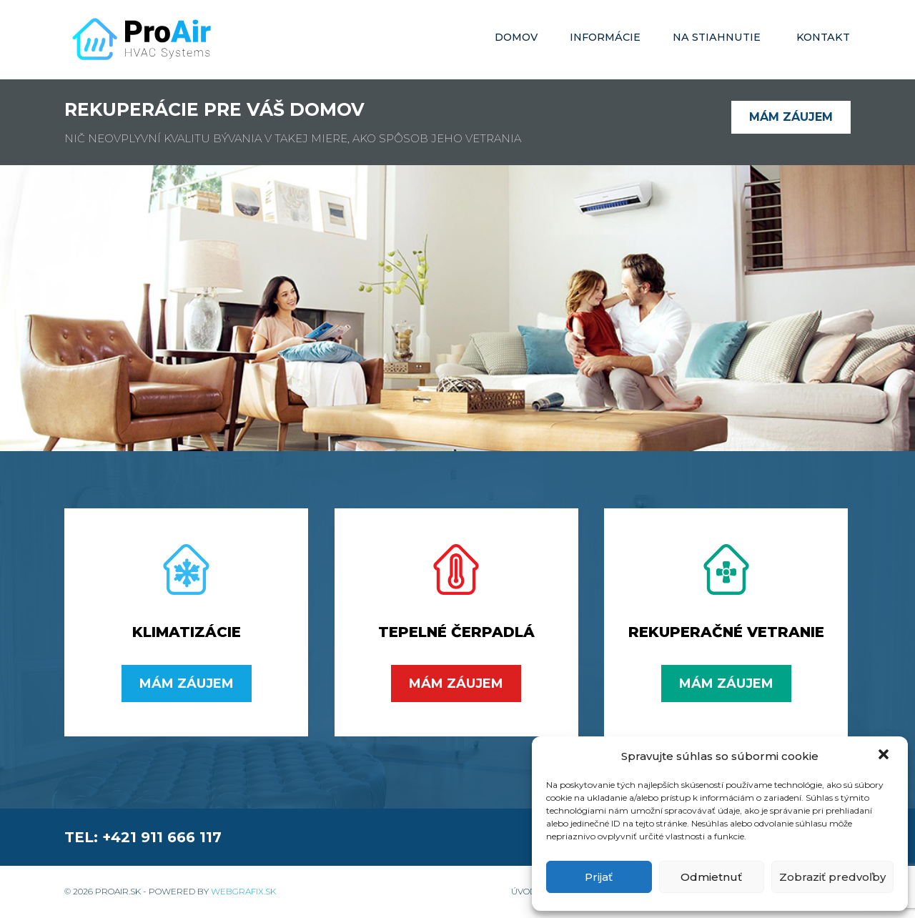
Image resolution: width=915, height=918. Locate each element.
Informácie (605, 37)
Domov (516, 37)
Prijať (599, 877)
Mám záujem (791, 117)
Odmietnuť (711, 877)
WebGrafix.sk (243, 891)
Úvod (523, 891)
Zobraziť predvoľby (832, 877)
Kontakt (823, 37)
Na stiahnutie (717, 37)
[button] (885, 755)
